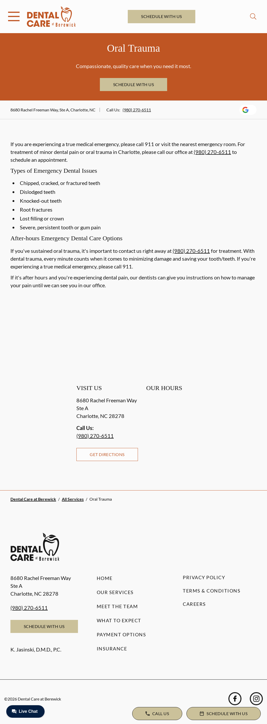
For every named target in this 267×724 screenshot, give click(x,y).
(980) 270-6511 (137, 109)
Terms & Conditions (211, 591)
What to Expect (119, 620)
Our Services (115, 592)
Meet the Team (117, 606)
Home (105, 578)
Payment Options (121, 634)
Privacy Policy (204, 577)
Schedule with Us (161, 16)
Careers (194, 604)
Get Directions (107, 454)
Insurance (112, 648)
